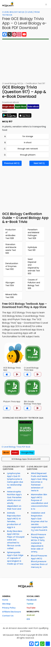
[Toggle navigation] (46, 4)
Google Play (27, 452)
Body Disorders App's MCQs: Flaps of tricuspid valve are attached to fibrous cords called (15, 540)
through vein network (28, 148)
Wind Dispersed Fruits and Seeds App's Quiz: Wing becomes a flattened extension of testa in (39, 482)
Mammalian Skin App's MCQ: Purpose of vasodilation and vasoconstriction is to (39, 501)
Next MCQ (39, 163)
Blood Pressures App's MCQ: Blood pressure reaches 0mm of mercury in (39, 561)
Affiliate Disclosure (11, 611)
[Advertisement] (25, 61)
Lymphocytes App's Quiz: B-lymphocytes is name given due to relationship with (15, 480)
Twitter (30, 603)
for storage (27, 136)
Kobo (15, 452)
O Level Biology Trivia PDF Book (16, 446)
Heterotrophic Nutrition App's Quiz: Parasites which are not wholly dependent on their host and (14, 500)
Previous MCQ (11, 163)
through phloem (27, 154)
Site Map (6, 603)
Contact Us (7, 615)
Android (31, 615)
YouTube (31, 607)
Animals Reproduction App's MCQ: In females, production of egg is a (14, 520)
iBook (6, 452)
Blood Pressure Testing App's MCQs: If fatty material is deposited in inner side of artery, (38, 543)
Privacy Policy (9, 607)
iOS (28, 619)
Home (5, 599)
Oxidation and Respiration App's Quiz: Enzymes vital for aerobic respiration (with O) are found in (39, 521)
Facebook (32, 599)
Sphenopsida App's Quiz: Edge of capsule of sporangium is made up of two (15, 558)
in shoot (28, 142)
